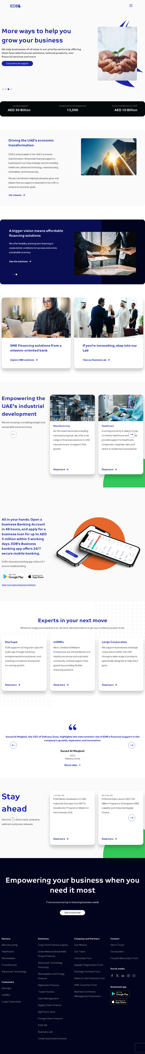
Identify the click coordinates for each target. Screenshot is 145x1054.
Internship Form (83, 958)
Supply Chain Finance (49, 1005)
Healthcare (8, 951)
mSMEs (6, 994)
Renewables (8, 958)
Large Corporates (11, 1001)
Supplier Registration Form (88, 964)
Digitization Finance (48, 985)
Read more (61, 469)
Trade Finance (46, 991)
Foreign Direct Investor (50, 1018)
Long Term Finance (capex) (53, 944)
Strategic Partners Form (87, 971)
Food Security (9, 964)
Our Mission (80, 944)
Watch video (72, 765)
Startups (6, 988)
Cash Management (48, 998)
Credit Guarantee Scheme (52, 1038)
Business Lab (45, 1031)
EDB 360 (42, 1025)
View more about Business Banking (19, 585)
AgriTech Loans (46, 1011)
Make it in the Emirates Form (89, 978)
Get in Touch (117, 944)
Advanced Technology (14, 971)
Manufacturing (9, 944)
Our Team (79, 951)
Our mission (17, 195)
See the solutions (20, 261)
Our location (117, 951)
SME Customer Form (85, 985)
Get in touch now (72, 912)
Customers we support (17, 63)
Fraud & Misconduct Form (124, 958)
